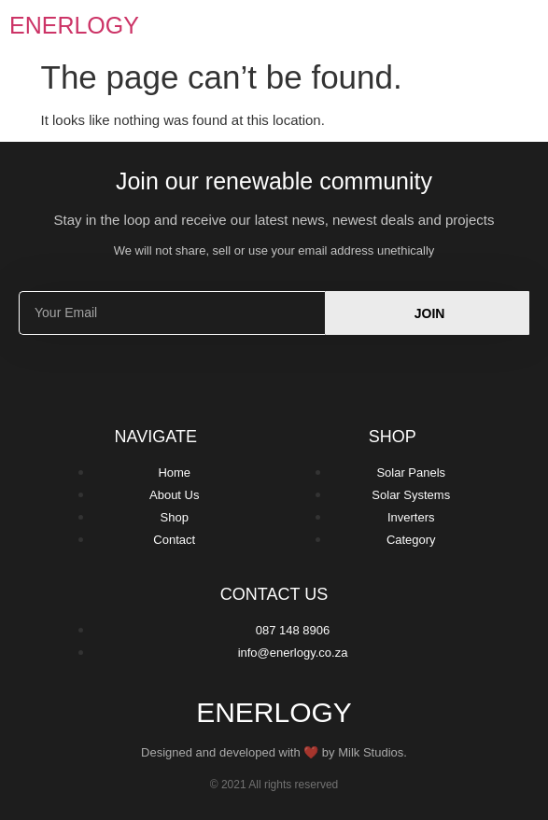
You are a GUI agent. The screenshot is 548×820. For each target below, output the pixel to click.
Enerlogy (74, 25)
